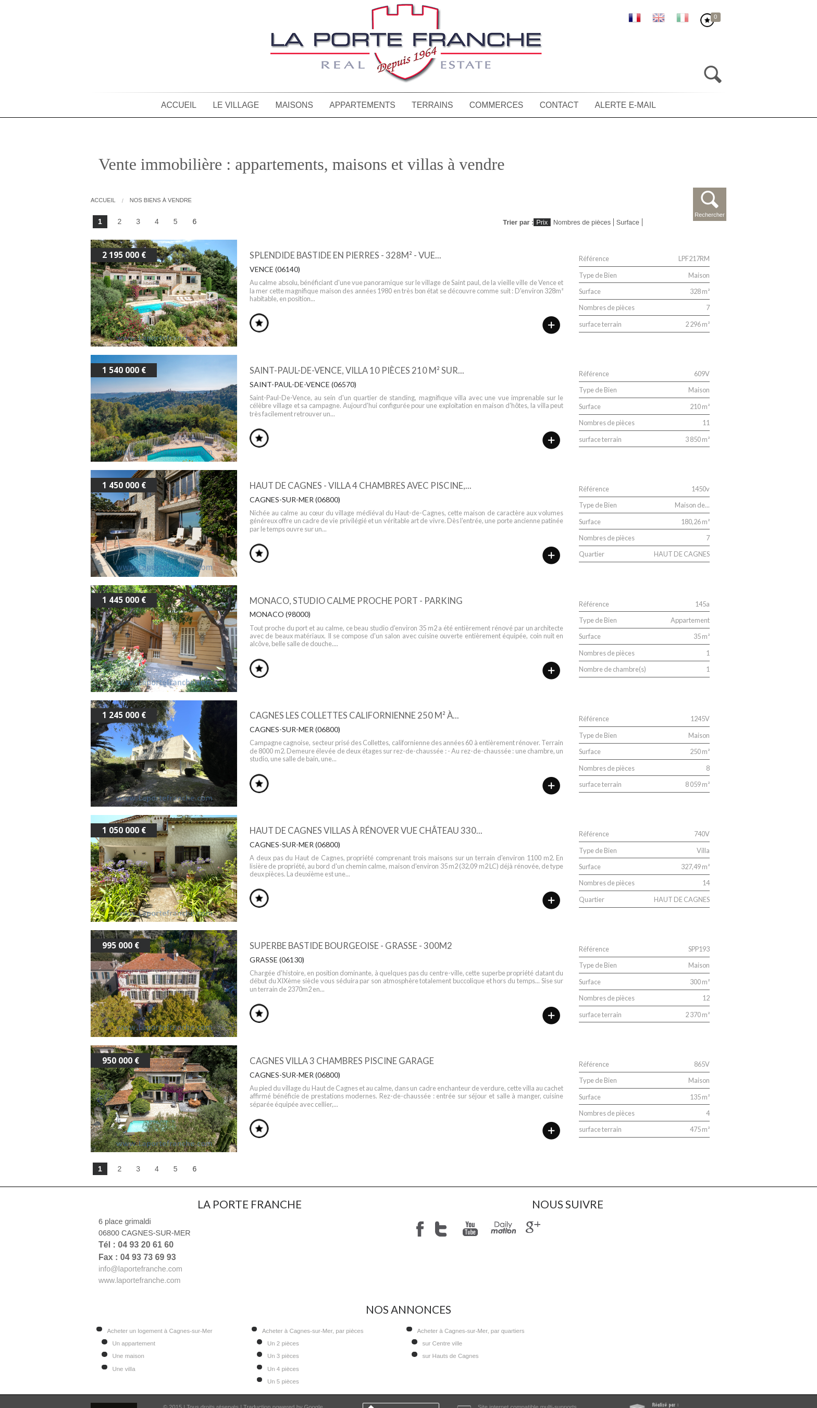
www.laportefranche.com (139, 1280)
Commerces (496, 105)
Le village (236, 105)
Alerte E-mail (625, 105)
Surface (627, 222)
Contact (559, 105)
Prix (542, 222)
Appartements (362, 105)
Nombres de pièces (582, 222)
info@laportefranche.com (140, 1269)
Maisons (294, 105)
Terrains (432, 105)
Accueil (178, 105)
